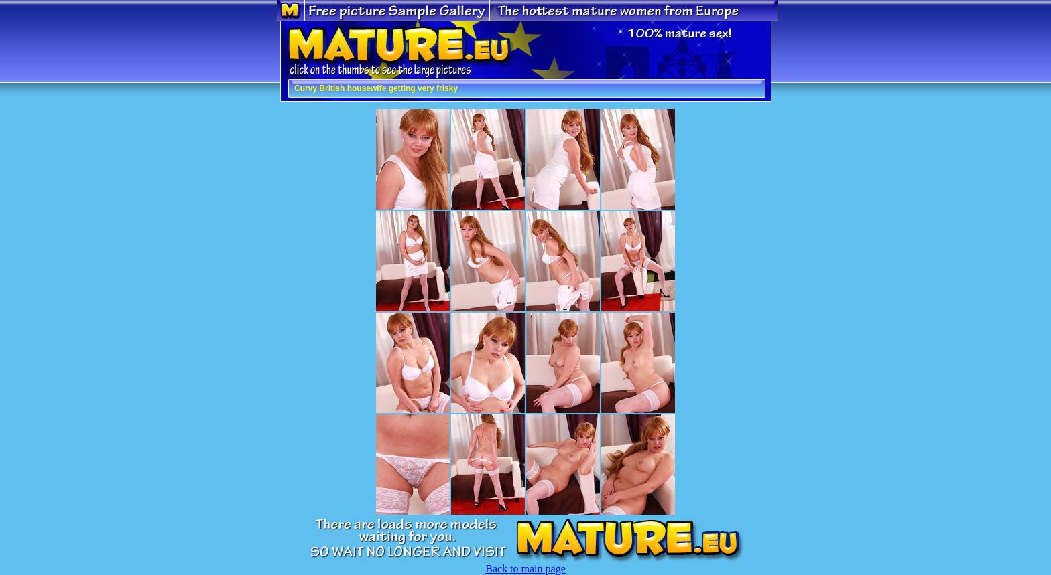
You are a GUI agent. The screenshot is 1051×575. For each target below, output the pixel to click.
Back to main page (525, 568)
